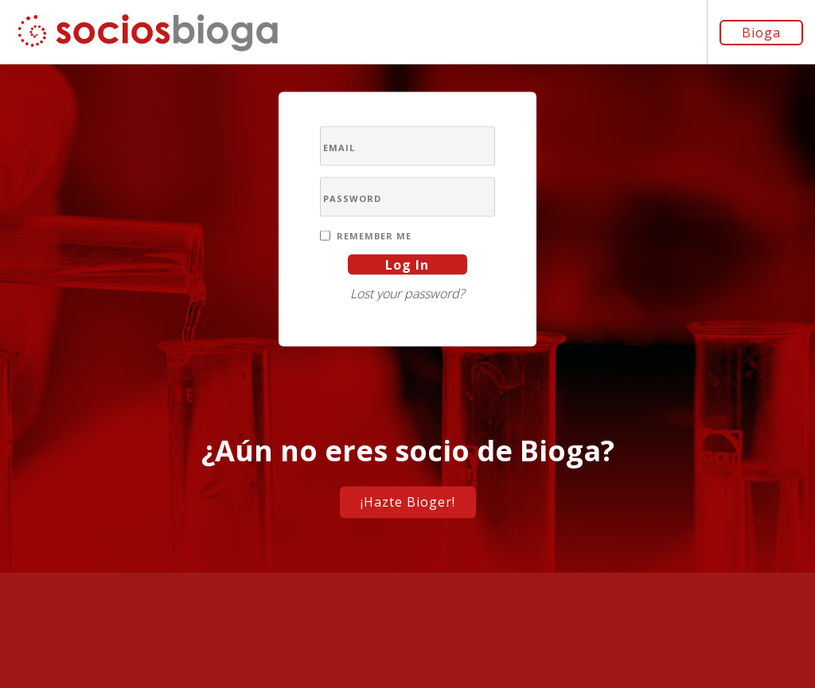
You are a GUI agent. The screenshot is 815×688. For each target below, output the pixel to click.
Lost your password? (407, 292)
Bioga (761, 32)
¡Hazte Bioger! (408, 501)
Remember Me (374, 235)
